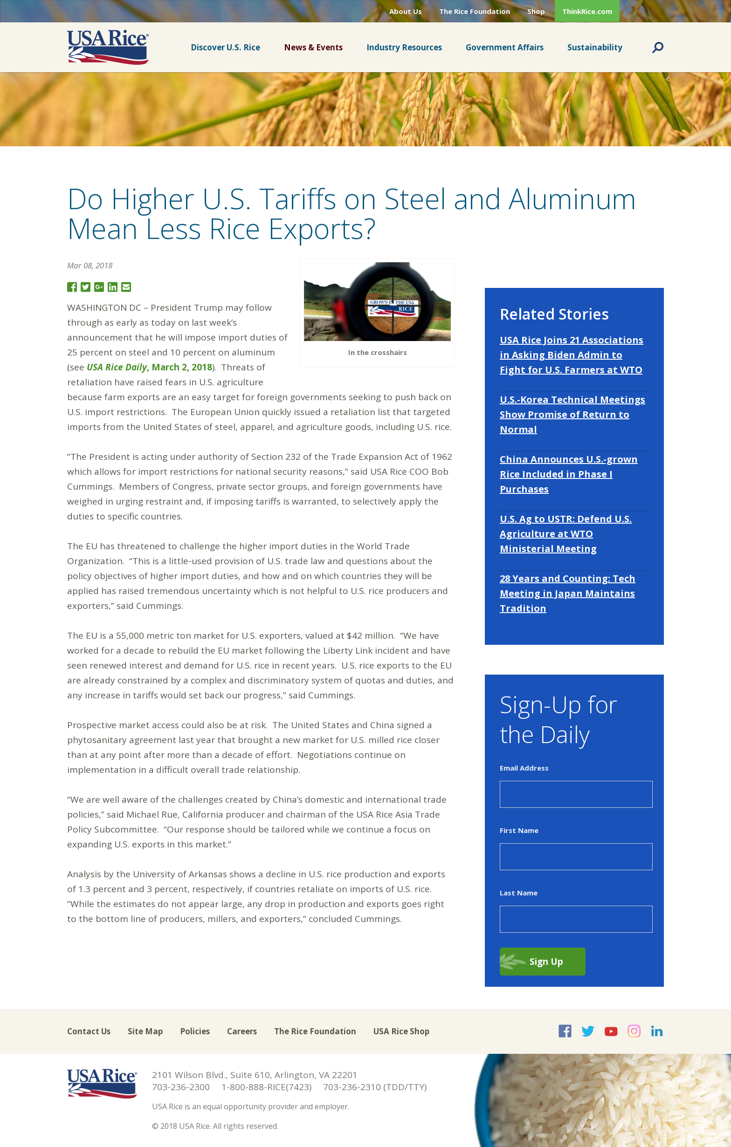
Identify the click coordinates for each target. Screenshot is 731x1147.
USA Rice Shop (401, 1031)
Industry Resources (404, 47)
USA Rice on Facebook (565, 1031)
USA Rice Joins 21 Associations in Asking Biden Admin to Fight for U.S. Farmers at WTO (571, 355)
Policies (195, 1031)
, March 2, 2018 (149, 367)
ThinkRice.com (587, 11)
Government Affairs (505, 47)
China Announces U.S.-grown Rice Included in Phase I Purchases (569, 474)
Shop (536, 11)
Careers (242, 1031)
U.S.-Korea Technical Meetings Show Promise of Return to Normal (572, 414)
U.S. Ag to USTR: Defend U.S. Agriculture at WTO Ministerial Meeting (566, 533)
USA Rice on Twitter (588, 1031)
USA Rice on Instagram (634, 1031)
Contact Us (88, 1031)
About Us (405, 11)
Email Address (524, 767)
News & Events (313, 47)
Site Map (145, 1031)
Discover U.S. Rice (225, 47)
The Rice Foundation (474, 11)
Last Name (519, 892)
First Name (519, 830)
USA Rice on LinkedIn (657, 1031)
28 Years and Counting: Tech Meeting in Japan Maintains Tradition (567, 593)
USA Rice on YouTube (611, 1031)
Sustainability (594, 47)
